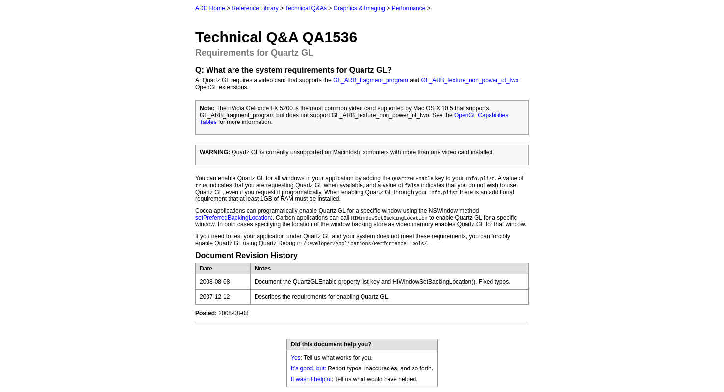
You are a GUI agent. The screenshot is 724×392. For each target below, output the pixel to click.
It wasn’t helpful (311, 379)
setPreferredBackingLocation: (233, 217)
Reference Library (255, 8)
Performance (409, 8)
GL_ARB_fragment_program (370, 80)
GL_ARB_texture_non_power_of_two (470, 80)
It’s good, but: (308, 368)
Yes (296, 357)
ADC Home (210, 8)
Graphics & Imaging (359, 8)
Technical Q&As (306, 8)
